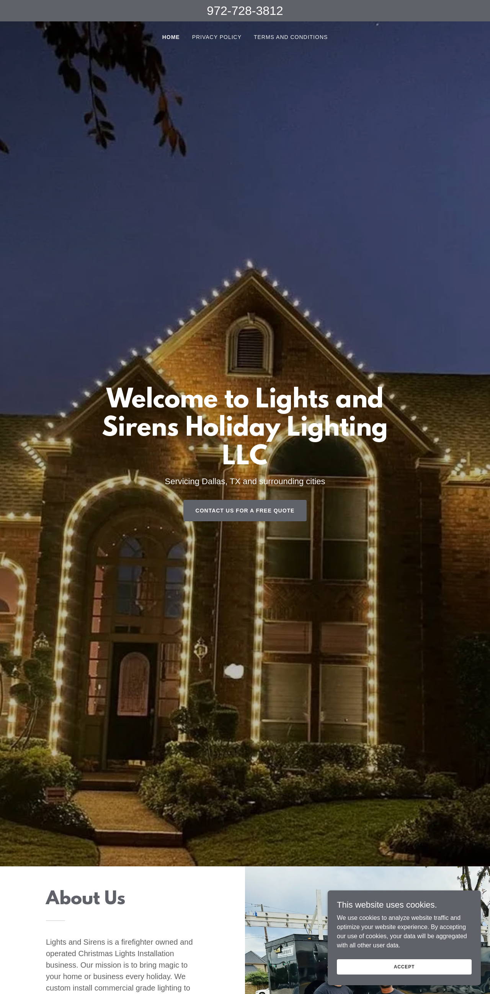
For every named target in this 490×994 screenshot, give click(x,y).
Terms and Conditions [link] (291, 37)
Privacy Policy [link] (217, 37)
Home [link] (171, 37)
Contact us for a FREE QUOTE (245, 511)
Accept (404, 966)
